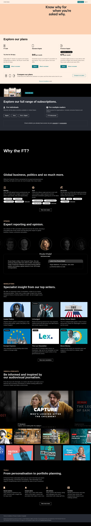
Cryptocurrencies (38, 200)
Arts (63, 198)
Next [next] (56, 243)
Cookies (19, 516)
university (55, 123)
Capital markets (9, 201)
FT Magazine (65, 201)
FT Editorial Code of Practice (45, 520)
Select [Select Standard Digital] (35, 66)
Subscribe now (29, 92)
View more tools (45, 503)
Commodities (20, 201)
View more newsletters (45, 360)
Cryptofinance (18, 198)
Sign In (86, 1)
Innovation (47, 203)
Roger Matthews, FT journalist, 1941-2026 (62, 264)
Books (69, 198)
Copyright (24, 516)
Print (14, 115)
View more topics (45, 209)
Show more (27, 201)
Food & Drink (78, 198)
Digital (7, 115)
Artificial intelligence (51, 200)
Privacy (14, 516)
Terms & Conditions (44, 81)
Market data (8, 198)
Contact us (80, 2)
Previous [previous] (34, 243)
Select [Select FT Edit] (6, 66)
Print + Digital (24, 115)
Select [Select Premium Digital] (63, 66)
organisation (63, 123)
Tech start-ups (37, 203)
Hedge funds (21, 391)
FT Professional (52, 115)
